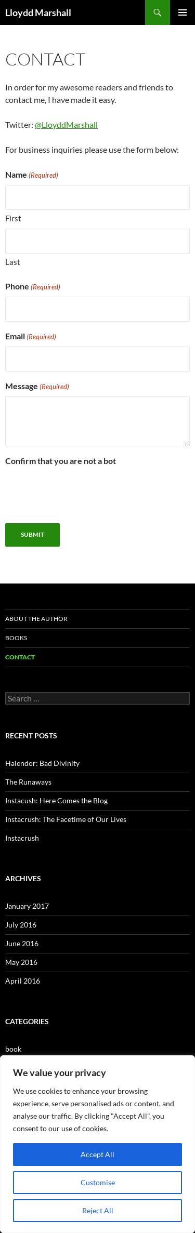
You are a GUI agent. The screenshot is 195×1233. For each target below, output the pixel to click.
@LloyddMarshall (66, 124)
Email (30, 336)
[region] (97, 1144)
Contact (20, 657)
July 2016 (20, 924)
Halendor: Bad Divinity (42, 763)
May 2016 (21, 962)
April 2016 (22, 980)
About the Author (36, 618)
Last (12, 262)
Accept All (97, 1154)
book (13, 1048)
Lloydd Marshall (38, 12)
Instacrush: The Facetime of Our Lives (65, 819)
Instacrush (22, 837)
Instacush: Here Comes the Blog (56, 800)
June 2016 (21, 943)
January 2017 (27, 905)
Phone (32, 287)
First (13, 218)
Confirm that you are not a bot (60, 461)
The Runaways (28, 781)
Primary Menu (182, 12)
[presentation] (84, 491)
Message (37, 386)
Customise (98, 1182)
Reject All (97, 1210)
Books (16, 638)
